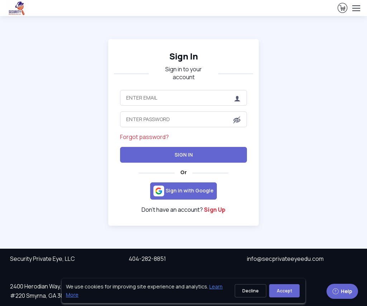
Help (342, 291)
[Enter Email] (183, 98)
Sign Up (214, 210)
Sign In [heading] (183, 56)
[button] (236, 120)
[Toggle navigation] (356, 8)
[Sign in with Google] (183, 191)
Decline (250, 291)
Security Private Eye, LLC (42, 259)
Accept (284, 291)
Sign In (184, 154)
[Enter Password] (183, 119)
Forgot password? (144, 137)
